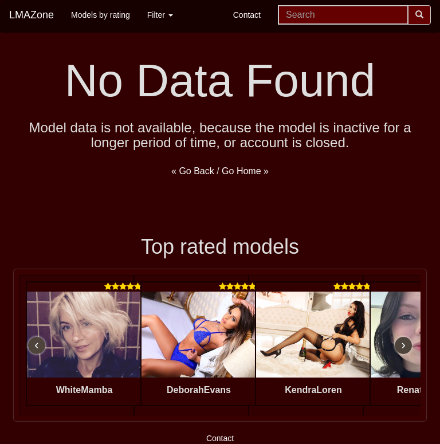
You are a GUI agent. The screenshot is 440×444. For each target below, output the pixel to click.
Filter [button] (160, 14)
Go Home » (245, 171)
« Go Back (192, 171)
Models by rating (100, 14)
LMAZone (31, 15)
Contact (247, 14)
